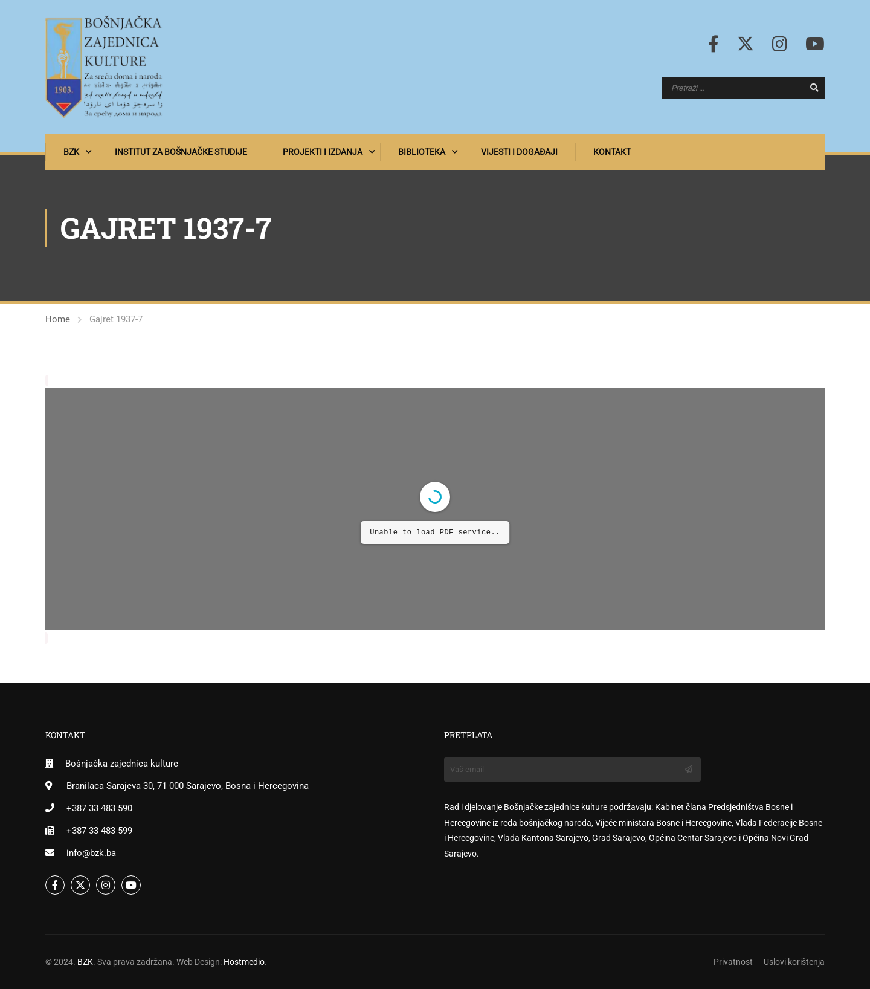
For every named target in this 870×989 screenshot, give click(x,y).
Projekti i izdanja (322, 152)
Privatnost (733, 962)
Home (57, 319)
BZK (71, 152)
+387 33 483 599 (99, 830)
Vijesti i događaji (519, 152)
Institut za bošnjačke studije (181, 152)
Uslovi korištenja (794, 962)
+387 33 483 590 (99, 808)
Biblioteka (421, 152)
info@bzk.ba (91, 853)
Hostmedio (244, 962)
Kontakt (612, 152)
